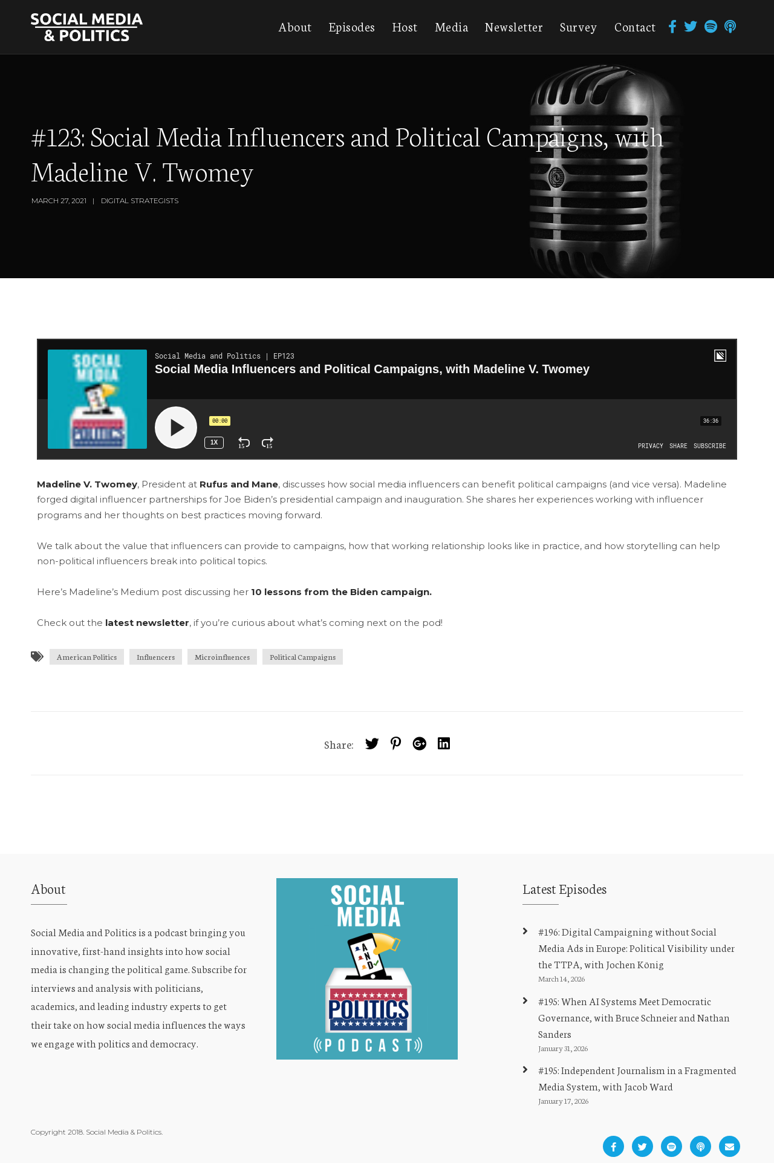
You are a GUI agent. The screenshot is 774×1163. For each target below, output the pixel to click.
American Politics (87, 656)
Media (452, 26)
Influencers (156, 656)
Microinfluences (222, 656)
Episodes (352, 26)
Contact (635, 26)
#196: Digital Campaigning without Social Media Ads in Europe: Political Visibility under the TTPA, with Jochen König (636, 947)
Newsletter (514, 26)
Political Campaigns (303, 656)
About (295, 26)
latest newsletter (147, 622)
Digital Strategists (139, 200)
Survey (578, 26)
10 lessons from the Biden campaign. (342, 592)
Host (405, 26)
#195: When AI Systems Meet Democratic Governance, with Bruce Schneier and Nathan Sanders (634, 1017)
